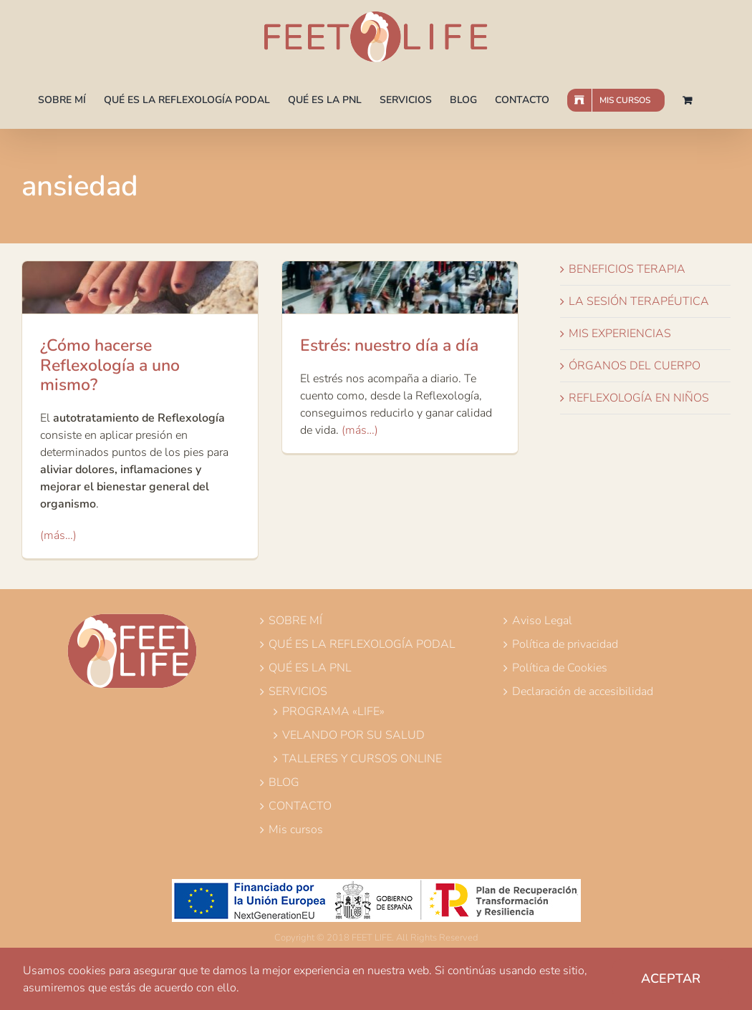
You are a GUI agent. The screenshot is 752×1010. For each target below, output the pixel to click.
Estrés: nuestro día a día (389, 345)
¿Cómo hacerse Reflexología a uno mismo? (110, 365)
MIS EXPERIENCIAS (620, 333)
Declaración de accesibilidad (582, 691)
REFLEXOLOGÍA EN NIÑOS (639, 398)
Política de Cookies (559, 668)
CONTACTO (300, 806)
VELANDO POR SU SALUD (353, 735)
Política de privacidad (565, 644)
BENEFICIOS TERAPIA (627, 269)
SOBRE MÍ (295, 620)
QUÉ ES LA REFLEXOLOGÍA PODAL (362, 644)
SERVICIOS (298, 691)
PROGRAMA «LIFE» (333, 711)
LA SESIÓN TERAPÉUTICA (639, 301)
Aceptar (670, 978)
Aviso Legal (542, 620)
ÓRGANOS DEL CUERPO (634, 366)
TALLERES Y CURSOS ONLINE (362, 759)
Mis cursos (296, 829)
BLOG (284, 782)
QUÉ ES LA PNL (310, 668)
